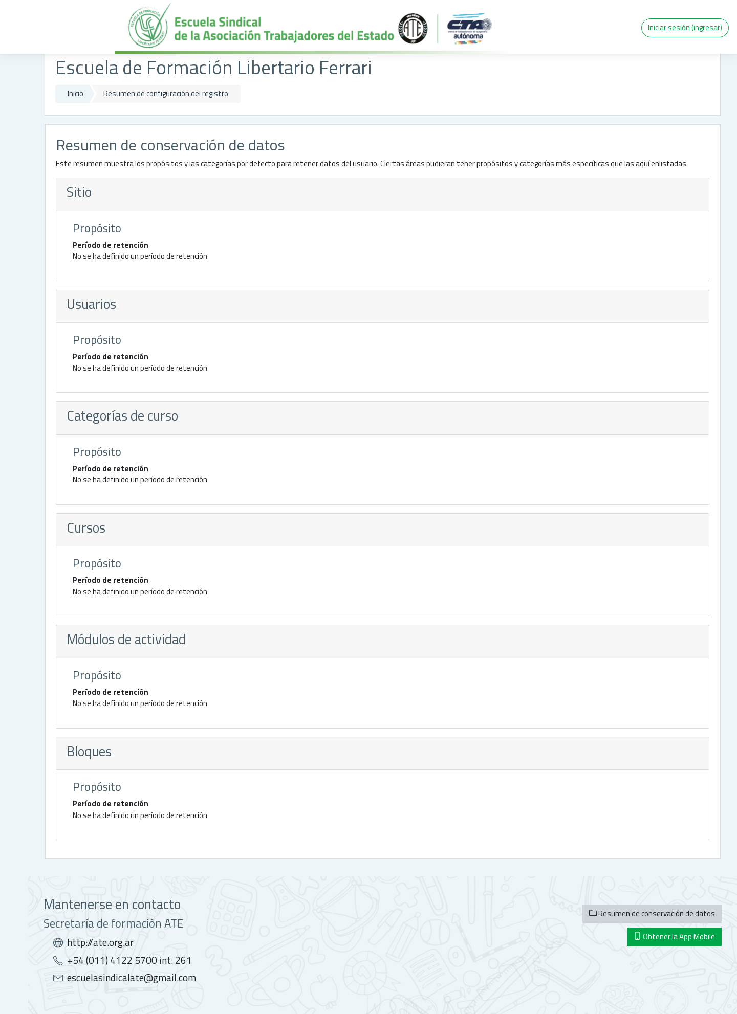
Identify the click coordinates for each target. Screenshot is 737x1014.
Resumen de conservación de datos (652, 913)
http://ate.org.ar (100, 942)
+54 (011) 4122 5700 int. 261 (129, 960)
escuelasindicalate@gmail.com (131, 978)
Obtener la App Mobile (674, 936)
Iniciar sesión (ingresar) (685, 27)
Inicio (75, 93)
